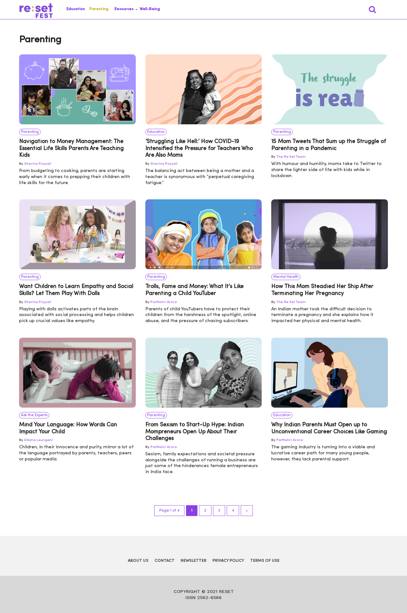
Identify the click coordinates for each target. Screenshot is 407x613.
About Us (138, 561)
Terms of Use (264, 561)
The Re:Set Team (291, 157)
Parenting (98, 9)
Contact (165, 561)
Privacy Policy (228, 561)
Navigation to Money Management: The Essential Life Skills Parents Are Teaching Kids (71, 148)
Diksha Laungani (38, 440)
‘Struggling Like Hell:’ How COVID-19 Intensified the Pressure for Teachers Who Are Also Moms (199, 148)
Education (75, 9)
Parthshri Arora (163, 302)
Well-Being (150, 9)
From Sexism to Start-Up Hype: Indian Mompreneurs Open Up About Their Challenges (194, 431)
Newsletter (193, 561)
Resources (124, 9)
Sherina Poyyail (37, 164)
